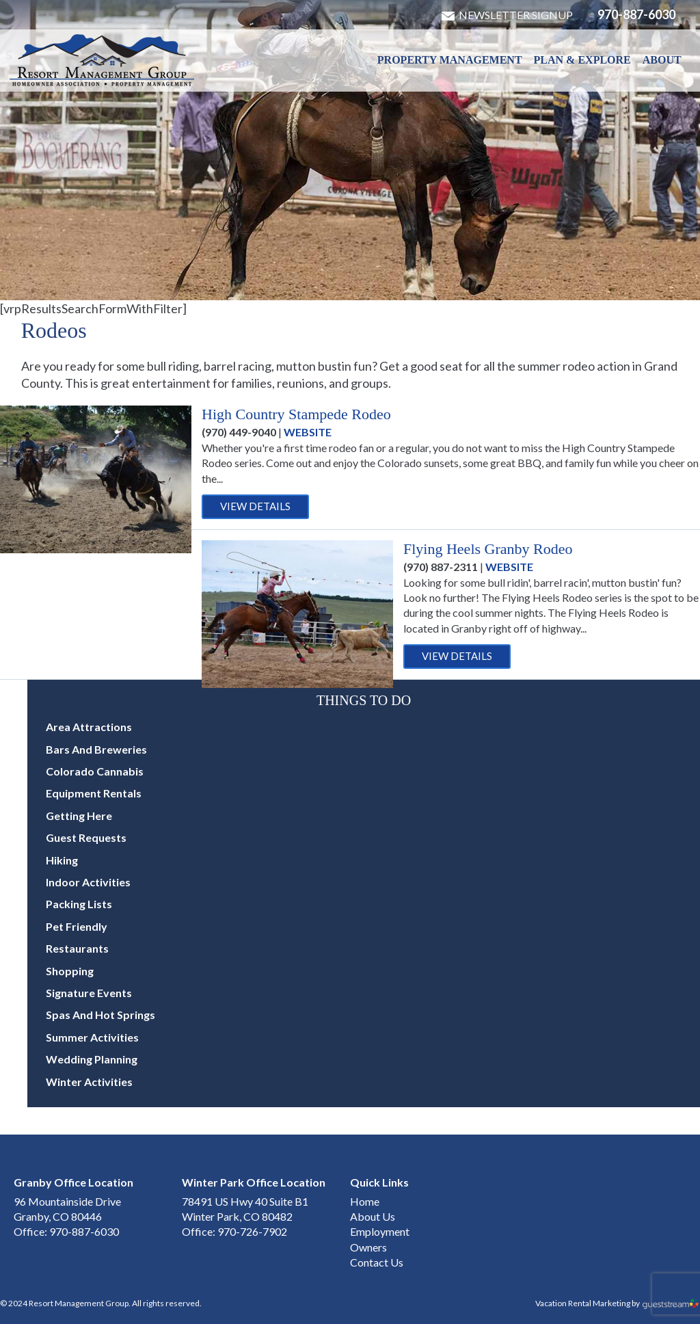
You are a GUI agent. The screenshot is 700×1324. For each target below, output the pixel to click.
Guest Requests (86, 837)
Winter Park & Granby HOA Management (102, 60)
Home (364, 1201)
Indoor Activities (88, 881)
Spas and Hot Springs (100, 1014)
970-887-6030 (636, 14)
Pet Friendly (76, 926)
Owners (368, 1247)
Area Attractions (89, 726)
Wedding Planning (91, 1058)
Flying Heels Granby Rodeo (487, 548)
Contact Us (376, 1262)
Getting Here (79, 815)
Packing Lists (79, 903)
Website (308, 431)
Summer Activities (92, 1037)
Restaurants (77, 948)
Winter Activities (89, 1081)
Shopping (70, 970)
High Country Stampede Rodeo (296, 414)
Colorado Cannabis (95, 771)
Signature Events (89, 992)
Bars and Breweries (96, 749)
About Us (372, 1216)
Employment (379, 1231)
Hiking (62, 859)
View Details (255, 506)
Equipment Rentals (94, 792)
